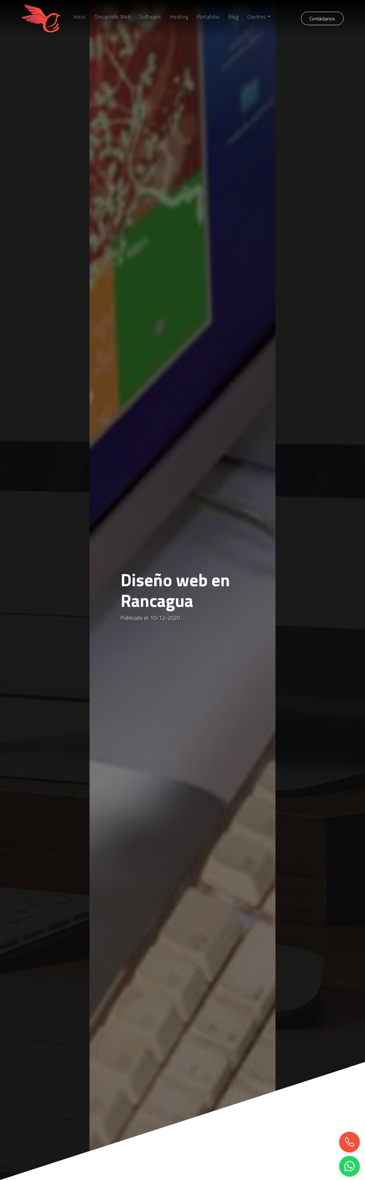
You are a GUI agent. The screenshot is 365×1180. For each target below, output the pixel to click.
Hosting (179, 17)
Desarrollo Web (112, 17)
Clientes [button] (256, 17)
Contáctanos (322, 18)
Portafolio (208, 17)
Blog (233, 17)
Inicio (80, 17)
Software (150, 17)
